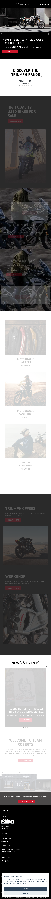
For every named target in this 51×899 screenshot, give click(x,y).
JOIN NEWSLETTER (26, 802)
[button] (2, 33)
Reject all (25, 893)
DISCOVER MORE (10, 52)
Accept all (25, 888)
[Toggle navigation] (3, 4)
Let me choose (21, 883)
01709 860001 (44, 4)
